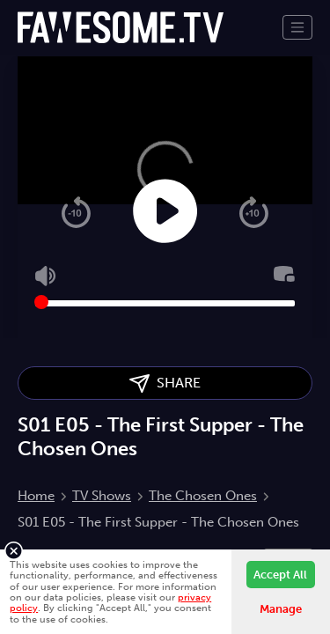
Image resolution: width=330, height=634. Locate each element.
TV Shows (101, 496)
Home (36, 496)
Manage (281, 609)
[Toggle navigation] (297, 27)
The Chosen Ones (203, 496)
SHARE (165, 383)
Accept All (280, 574)
